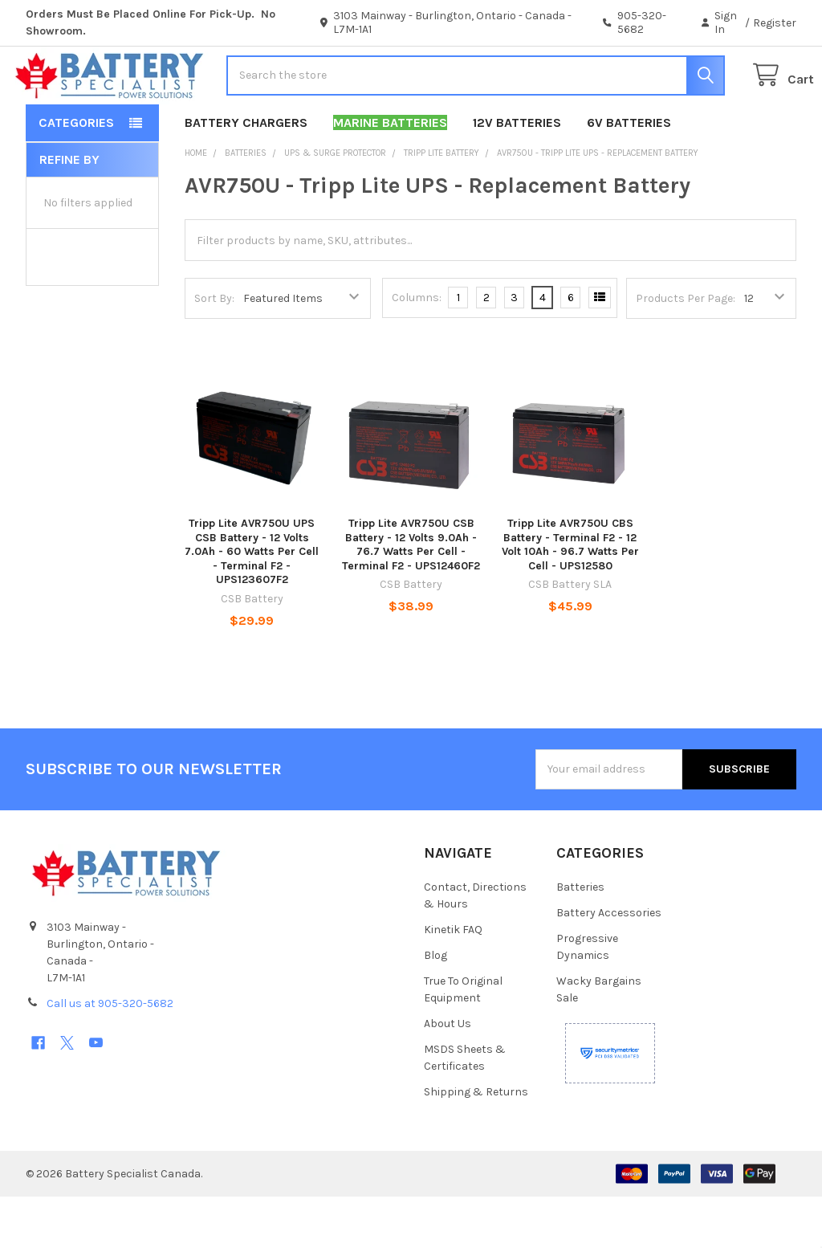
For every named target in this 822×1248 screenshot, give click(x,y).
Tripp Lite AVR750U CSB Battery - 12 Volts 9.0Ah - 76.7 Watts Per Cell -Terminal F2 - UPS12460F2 (411, 596)
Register (774, 23)
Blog (435, 1006)
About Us (447, 1075)
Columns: (417, 349)
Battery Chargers (246, 173)
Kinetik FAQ (453, 981)
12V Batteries (517, 173)
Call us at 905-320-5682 (110, 1055)
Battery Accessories (608, 964)
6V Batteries (629, 173)
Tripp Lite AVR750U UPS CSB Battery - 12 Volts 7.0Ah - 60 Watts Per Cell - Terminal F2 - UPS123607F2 (252, 603)
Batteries (580, 938)
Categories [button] (76, 173)
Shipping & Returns (476, 1143)
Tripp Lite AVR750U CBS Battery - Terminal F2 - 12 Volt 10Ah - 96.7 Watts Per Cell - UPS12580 (570, 596)
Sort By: (214, 350)
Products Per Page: (685, 350)
